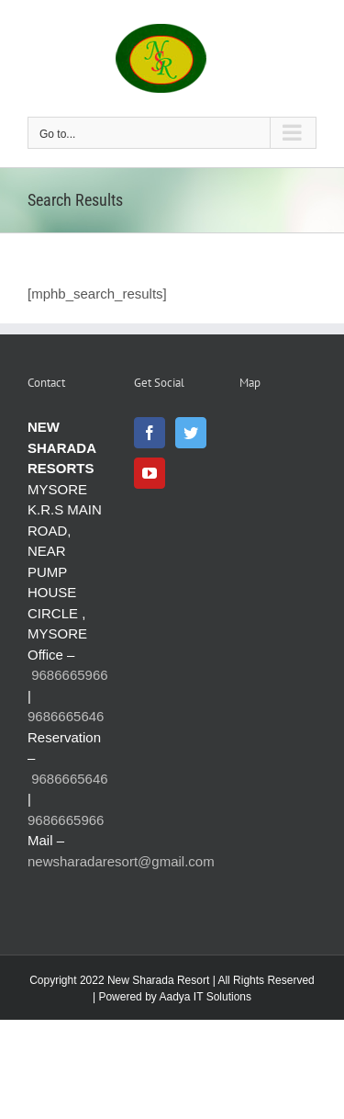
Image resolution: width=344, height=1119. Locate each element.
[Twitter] (190, 432)
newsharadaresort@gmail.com (121, 861)
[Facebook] (149, 432)
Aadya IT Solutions (205, 996)
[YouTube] (149, 473)
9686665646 (66, 716)
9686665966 (69, 675)
